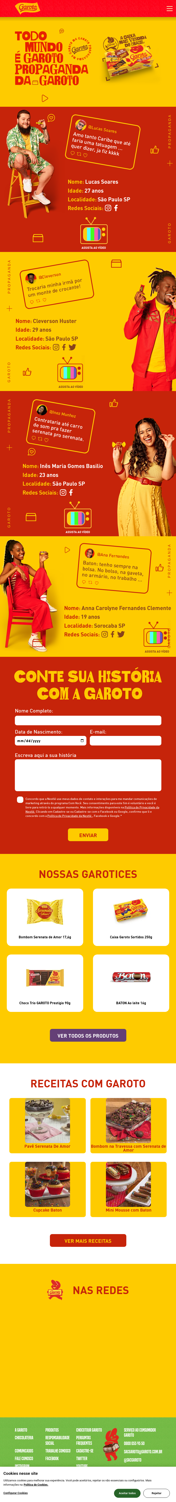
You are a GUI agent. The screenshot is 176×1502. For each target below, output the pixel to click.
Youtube (82, 1466)
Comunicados (24, 1451)
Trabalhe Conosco (57, 1451)
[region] (88, 1484)
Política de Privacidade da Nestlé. (69, 816)
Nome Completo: (34, 710)
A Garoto (21, 1430)
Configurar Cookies (15, 1493)
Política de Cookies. (36, 1484)
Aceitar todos (127, 1493)
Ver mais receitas (88, 1240)
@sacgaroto (132, 1460)
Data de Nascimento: (38, 731)
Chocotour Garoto (89, 1430)
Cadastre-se (84, 1451)
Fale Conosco (24, 1458)
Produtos (52, 1430)
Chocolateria (24, 1437)
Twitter (81, 1458)
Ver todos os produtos (88, 1035)
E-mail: (98, 731)
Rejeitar (156, 1493)
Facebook (52, 1458)
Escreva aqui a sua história (45, 754)
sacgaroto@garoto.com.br (143, 1451)
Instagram (22, 1466)
